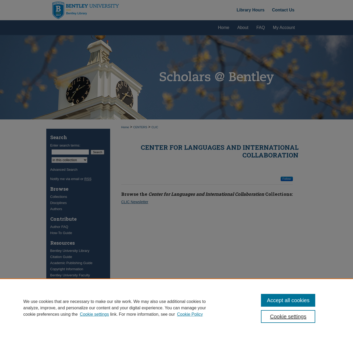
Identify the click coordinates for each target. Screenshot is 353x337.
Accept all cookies (288, 300)
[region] (176, 307)
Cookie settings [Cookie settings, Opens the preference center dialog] (288, 316)
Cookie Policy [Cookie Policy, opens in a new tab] (190, 314)
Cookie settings (94, 314)
